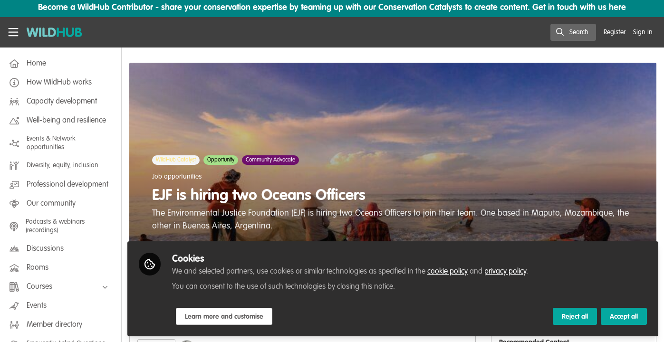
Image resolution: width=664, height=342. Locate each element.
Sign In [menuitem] (643, 32)
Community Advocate (270, 160)
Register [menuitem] (615, 32)
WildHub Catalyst (176, 160)
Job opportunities (177, 176)
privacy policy (505, 272)
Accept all (624, 317)
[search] (573, 32)
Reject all (575, 317)
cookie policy (447, 272)
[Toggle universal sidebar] (13, 32)
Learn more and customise (224, 317)
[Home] (54, 32)
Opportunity (220, 160)
